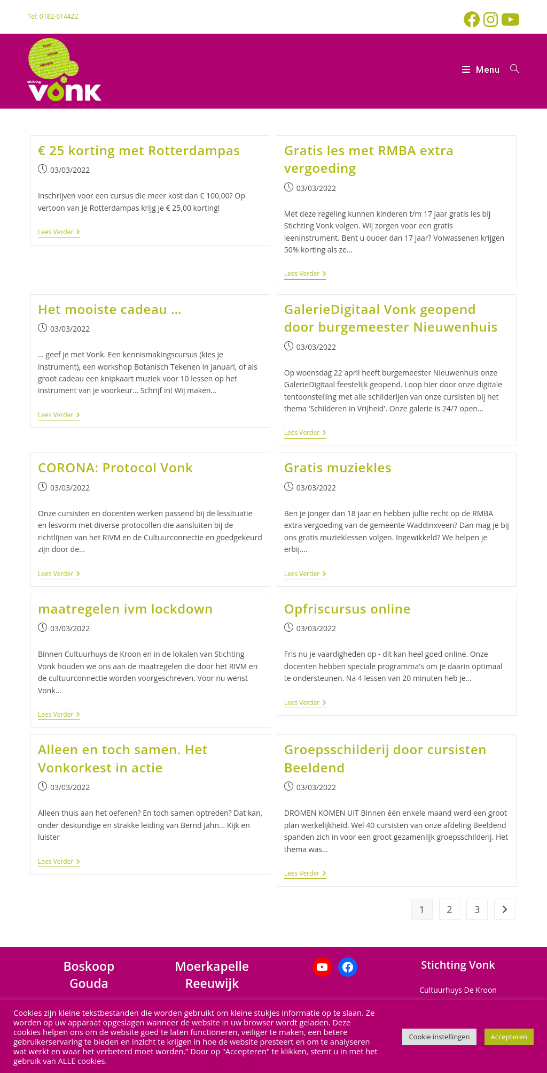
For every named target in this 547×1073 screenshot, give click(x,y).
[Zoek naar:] (511, 69)
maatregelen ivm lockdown (125, 608)
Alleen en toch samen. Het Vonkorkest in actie (123, 758)
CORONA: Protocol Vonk (115, 467)
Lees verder (59, 232)
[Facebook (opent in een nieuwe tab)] (473, 19)
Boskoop (88, 966)
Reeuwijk (212, 983)
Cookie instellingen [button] (439, 1036)
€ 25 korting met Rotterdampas (139, 150)
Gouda (88, 983)
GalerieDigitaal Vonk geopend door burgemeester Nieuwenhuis (391, 318)
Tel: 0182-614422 (52, 16)
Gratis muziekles (338, 467)
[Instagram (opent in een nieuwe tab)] (492, 19)
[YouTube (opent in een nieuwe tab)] (510, 19)
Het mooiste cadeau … (110, 309)
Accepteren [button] (509, 1036)
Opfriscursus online (347, 608)
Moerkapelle (212, 966)
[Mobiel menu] (482, 69)
